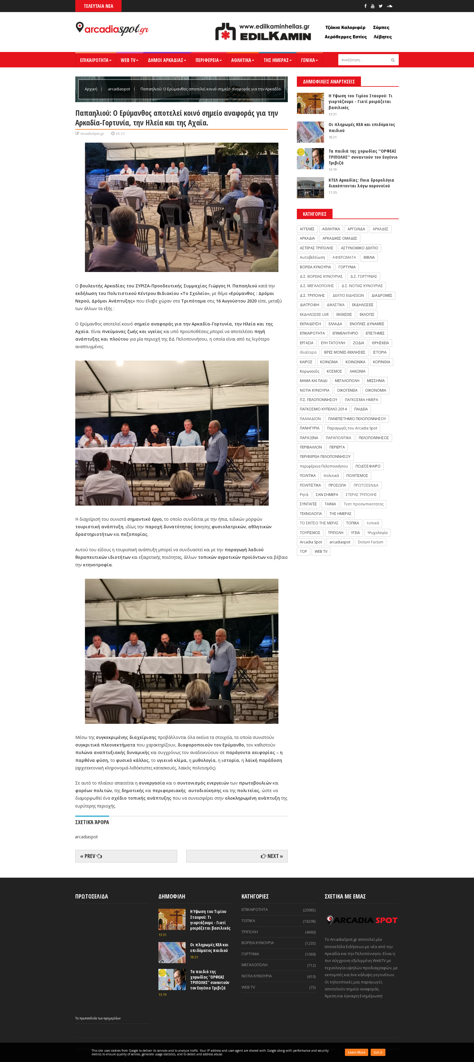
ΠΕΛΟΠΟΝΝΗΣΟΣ (374, 437)
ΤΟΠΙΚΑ (352, 523)
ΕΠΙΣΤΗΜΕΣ (375, 333)
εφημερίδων (112, 1018)
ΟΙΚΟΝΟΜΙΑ (375, 390)
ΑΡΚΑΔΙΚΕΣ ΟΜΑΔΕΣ (340, 238)
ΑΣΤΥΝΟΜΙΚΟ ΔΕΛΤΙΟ (359, 248)
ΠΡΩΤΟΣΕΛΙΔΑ (366, 485)
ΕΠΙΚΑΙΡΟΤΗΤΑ (96, 60)
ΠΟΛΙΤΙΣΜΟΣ (357, 475)
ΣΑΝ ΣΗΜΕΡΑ (327, 494)
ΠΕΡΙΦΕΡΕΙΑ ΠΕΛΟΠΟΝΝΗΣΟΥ (325, 456)
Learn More (356, 1052)
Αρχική (91, 89)
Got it (378, 1052)
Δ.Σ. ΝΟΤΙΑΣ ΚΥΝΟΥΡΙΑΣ (362, 285)
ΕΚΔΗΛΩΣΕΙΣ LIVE (314, 314)
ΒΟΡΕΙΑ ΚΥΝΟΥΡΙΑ (315, 267)
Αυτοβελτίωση (312, 257)
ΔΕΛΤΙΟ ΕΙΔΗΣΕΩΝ (348, 295)
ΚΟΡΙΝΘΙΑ (381, 361)
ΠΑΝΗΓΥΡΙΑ (310, 428)
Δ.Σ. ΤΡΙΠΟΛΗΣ (312, 295)
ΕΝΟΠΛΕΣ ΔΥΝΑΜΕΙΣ (367, 323)
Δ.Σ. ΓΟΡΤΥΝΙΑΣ (363, 276)
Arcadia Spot (311, 542)
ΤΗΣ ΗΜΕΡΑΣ (278, 60)
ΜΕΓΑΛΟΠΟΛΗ (347, 380)
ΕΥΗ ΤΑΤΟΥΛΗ (333, 342)
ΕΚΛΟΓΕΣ (367, 314)
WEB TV (129, 60)
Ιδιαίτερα (308, 352)
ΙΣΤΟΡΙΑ (380, 352)
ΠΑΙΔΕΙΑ (361, 409)
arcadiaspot (119, 89)
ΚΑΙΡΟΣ (306, 361)
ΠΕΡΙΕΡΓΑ (337, 447)
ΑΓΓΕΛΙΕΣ (307, 229)
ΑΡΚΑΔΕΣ (380, 229)
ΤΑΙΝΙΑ (330, 504)
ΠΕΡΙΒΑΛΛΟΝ (311, 447)
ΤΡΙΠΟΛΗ (335, 532)
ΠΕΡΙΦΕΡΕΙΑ (209, 60)
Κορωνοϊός (309, 371)
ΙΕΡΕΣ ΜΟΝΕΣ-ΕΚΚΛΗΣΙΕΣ (344, 352)
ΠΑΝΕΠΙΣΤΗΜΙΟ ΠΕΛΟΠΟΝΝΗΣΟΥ (357, 418)
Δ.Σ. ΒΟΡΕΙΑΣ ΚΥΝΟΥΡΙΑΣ (321, 276)
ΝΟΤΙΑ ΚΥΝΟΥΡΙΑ (315, 390)
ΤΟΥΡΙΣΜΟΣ (310, 532)
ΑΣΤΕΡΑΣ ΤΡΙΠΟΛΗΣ (316, 248)
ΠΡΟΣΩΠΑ (337, 485)
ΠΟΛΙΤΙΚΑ (308, 475)
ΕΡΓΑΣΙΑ (306, 342)
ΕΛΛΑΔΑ (335, 323)
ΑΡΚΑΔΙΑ (307, 238)
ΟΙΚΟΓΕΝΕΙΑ (347, 390)
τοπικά (373, 523)
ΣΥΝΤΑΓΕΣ (308, 504)
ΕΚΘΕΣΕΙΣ (344, 314)
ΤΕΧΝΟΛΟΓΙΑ (311, 513)
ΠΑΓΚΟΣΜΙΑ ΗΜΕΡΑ (361, 399)
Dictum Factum (370, 542)
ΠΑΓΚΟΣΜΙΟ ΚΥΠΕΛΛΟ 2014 (323, 409)
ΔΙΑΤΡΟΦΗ (309, 304)
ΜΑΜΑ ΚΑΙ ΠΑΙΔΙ (313, 380)
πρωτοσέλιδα (89, 1018)
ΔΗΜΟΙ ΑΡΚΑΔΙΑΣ (167, 60)
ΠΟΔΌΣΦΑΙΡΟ (368, 466)
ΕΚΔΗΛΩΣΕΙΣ (363, 304)
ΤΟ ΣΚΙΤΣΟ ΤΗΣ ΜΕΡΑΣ (319, 523)
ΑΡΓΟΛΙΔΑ (356, 229)
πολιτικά (331, 475)
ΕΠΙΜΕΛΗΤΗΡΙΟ (345, 333)
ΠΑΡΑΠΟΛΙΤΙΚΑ (338, 437)
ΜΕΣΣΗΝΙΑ (376, 380)
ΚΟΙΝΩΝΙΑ (329, 361)
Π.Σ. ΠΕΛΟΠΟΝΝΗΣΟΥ (318, 399)
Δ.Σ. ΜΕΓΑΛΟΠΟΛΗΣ (317, 285)
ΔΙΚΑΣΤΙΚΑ (336, 304)
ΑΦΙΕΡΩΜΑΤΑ (344, 257)
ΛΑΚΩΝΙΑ (357, 371)
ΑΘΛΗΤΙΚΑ (242, 60)
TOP (303, 551)
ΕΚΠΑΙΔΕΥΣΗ (310, 323)
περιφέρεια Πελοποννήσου (324, 466)
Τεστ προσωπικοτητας (364, 504)
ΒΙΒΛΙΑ (369, 257)
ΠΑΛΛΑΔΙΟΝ (310, 418)
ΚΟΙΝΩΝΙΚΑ (355, 361)
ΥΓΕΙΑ (355, 532)
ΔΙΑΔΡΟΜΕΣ (382, 295)
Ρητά (304, 494)
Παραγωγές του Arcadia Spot (352, 428)
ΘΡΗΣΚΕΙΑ (380, 342)
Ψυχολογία (378, 532)
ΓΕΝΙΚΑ (309, 60)
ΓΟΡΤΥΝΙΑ (347, 267)
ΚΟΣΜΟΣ (334, 371)
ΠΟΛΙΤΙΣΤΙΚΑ (310, 485)
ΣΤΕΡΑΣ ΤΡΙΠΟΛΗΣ (361, 494)
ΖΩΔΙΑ (358, 342)
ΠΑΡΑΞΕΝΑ (309, 437)
